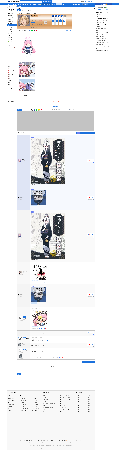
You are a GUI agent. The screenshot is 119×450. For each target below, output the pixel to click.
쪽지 (39, 18)
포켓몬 (101, 7)
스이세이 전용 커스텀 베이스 (101, 38)
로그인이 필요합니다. (56, 366)
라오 (89, 401)
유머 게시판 (21, 6)
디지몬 (89, 409)
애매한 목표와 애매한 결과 (101, 44)
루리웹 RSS (70, 440)
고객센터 (63, 440)
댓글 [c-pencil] (84, 133)
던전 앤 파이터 (11, 400)
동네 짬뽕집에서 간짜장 (100, 14)
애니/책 (79, 4)
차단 (74, 109)
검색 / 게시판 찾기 (47, 1)
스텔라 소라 (45, 409)
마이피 (79, 1)
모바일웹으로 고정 (77, 440)
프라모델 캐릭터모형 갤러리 (26, 400)
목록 (23, 10)
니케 (79, 397)
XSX (15, 4)
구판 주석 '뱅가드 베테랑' (101, 40)
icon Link (34, 205)
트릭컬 (79, 399)
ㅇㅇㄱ (79, 403)
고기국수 (97, 16)
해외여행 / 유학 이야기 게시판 (26, 406)
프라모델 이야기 (35, 406)
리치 (61, 411)
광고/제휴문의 (52, 440)
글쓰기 (19, 10)
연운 (44, 405)
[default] (52, 110)
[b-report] (70, 110)
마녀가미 (62, 401)
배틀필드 (10, 406)
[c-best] (79, 133)
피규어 (71, 4)
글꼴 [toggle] (59, 109)
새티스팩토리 (46, 399)
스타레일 (90, 395)
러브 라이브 (10, 402)
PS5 (8, 4)
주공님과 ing (46, 395)
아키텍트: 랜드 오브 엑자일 (65, 395)
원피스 (79, 411)
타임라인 (46, 18)
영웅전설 (10, 410)
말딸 (89, 411)
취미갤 (43, 4)
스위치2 (12, 4)
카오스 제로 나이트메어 (65, 397)
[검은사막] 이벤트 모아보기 (101, 48)
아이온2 (89, 403)
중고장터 (82, 1)
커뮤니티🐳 (59, 4)
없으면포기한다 (34, 15)
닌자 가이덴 (10, 408)
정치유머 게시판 (35, 400)
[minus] (56, 110)
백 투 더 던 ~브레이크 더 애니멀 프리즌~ (50, 403)
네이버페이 (90, 399)
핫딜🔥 (39, 4)
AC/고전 (30, 4)
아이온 (89, 405)
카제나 (79, 395)
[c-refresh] (94, 133)
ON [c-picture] (88, 132)
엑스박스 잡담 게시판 (36, 408)
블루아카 (80, 401)
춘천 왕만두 (98, 26)
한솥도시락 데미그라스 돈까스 (102, 20)
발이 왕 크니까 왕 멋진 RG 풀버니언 (103, 32)
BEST (64, 4)
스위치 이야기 (34, 410)
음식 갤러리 (22, 398)
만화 (67, 4)
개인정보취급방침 (24, 440)
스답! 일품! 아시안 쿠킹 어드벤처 (66, 409)
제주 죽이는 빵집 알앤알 (101, 28)
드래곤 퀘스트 (11, 398)
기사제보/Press (44, 440)
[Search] (31, 1)
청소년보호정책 (32, 440)
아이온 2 (45, 401)
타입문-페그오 (11, 404)
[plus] (54, 110)
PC (18, 4)
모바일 (26, 4)
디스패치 (62, 403)
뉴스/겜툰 (35, 4)
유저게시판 (48, 4)
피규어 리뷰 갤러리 (24, 408)
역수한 (44, 397)
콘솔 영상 (22, 402)
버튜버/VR (22, 4)
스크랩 (19, 30)
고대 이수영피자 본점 (100, 22)
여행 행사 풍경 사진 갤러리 (25, 410)
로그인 (92, 1)
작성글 (36, 18)
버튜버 (79, 405)
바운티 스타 (62, 405)
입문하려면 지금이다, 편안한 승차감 (103, 46)
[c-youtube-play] (91, 133)
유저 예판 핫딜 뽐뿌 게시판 (37, 404)
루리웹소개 (58, 440)
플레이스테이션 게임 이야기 (37, 402)
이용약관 (38, 440)
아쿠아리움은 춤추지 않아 (65, 399)
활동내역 (32, 18)
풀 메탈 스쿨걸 (63, 407)
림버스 (79, 407)
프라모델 (75, 4)
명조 (89, 397)
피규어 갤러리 (23, 404)
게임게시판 (53, 4)
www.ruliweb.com (49, 448)
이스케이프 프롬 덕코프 (48, 407)
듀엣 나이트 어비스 (47, 411)
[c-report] (93, 162)
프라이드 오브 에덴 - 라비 (101, 34)
